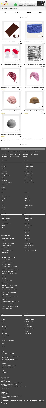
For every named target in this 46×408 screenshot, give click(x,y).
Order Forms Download (29, 319)
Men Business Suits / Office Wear (9, 271)
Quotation (4, 319)
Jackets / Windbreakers (6, 245)
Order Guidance (25, 154)
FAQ (19, 154)
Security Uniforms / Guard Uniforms (9, 289)
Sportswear (4, 216)
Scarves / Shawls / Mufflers (7, 308)
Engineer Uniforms (28, 180)
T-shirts (3, 164)
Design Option (5, 154)
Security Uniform (28, 171)
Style (3, 331)
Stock (7, 8)
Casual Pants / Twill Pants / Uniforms (9, 266)
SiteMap (26, 151)
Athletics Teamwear (6, 218)
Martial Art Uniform (28, 225)
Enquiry (26, 324)
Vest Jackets (4, 171)
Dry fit (3, 351)
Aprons (3, 187)
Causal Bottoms (5, 185)
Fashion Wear (27, 230)
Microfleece (4, 363)
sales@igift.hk (32, 3)
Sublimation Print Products (7, 182)
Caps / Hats (4, 189)
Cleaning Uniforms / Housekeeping (9, 292)
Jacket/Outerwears (5, 175)
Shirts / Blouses (5, 252)
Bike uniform (4, 227)
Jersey (3, 346)
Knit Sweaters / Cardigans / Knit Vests (10, 296)
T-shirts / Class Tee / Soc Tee (8, 238)
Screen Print (27, 238)
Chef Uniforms (28, 168)
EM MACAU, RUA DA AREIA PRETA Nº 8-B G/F (11, 396)
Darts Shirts (4, 225)
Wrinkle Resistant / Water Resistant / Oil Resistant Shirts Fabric (9, 360)
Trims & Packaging (34, 154)
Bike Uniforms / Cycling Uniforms (8, 257)
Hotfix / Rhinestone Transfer (30, 250)
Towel (3, 202)
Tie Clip (26, 207)
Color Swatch (37, 151)
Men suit (26, 195)
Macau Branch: (21, 5)
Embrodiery (27, 241)
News (31, 151)
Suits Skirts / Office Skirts (7, 280)
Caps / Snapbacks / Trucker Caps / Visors (10, 268)
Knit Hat (3, 207)
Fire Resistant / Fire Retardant (8, 367)
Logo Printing (4, 333)
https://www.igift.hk (5, 388)
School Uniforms (28, 178)
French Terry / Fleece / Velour (8, 353)
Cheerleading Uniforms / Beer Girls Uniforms (11, 301)
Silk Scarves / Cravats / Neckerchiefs (9, 285)
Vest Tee (3, 168)
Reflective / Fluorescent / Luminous (9, 365)
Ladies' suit (27, 198)
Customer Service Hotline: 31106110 (8, 382)
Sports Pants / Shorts (6, 264)
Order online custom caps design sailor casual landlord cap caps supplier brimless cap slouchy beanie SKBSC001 (11, 134)
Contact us (27, 317)
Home (3, 8)
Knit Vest (3, 209)
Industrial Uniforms (28, 164)
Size (2, 324)
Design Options (24, 156)
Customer (21, 151)
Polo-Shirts (4, 166)
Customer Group (12, 154)
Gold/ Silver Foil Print (29, 245)
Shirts (3, 178)
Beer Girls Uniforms (29, 173)
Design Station (16, 156)
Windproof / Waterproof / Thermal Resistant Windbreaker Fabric (10, 356)
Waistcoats (4, 275)
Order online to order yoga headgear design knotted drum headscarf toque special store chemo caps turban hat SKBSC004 (34, 87)
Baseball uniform (28, 218)
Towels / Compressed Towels (8, 303)
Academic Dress (28, 216)
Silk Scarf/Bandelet (6, 195)
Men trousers (27, 200)
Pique (3, 349)
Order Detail (4, 338)
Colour (3, 321)
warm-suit (27, 220)
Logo (10, 156)
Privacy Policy (14, 151)
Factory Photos (28, 331)
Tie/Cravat (27, 202)
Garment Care (5, 328)
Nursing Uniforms (28, 175)
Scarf (3, 205)
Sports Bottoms (5, 220)
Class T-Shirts (4, 180)
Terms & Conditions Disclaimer (8, 340)
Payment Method (5, 335)
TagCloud (27, 232)
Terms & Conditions (6, 151)
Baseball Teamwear (6, 259)
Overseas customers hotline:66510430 (9, 384)
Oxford (3, 370)
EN (42, 4)
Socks (3, 310)
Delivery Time (4, 326)
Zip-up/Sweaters (5, 173)
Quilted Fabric (4, 372)
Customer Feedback (29, 326)
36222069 (19, 382)
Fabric (3, 317)
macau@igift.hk (34, 5)
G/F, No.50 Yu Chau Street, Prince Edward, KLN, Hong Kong (13, 386)
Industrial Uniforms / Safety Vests (8, 287)
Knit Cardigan (4, 198)
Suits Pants (4, 278)
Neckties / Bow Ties (6, 282)
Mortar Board (27, 223)
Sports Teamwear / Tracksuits (8, 261)
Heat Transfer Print (29, 243)
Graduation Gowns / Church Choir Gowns (10, 306)
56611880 (8, 381)
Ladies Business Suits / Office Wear (9, 273)
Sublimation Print (28, 248)
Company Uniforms (29, 166)
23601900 (27, 3)
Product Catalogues (29, 321)
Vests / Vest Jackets (6, 248)
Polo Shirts (4, 241)
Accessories (27, 227)
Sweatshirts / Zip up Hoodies (8, 243)
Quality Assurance (28, 333)
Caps (11, 8)
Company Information (29, 328)
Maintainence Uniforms (29, 182)
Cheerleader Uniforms (6, 223)
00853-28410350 (27, 5)
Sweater (3, 200)
